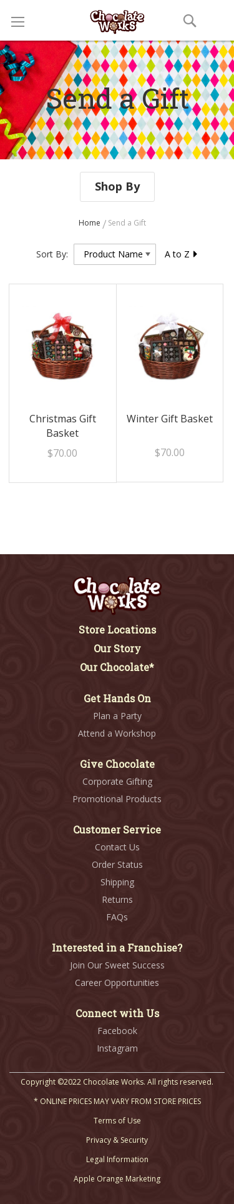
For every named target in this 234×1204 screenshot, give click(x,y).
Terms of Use (117, 1120)
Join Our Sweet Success (117, 965)
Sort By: (52, 254)
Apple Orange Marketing (117, 1178)
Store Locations (117, 629)
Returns (117, 899)
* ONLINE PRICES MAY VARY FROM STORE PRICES (117, 1101)
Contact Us (117, 847)
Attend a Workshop (117, 733)
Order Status (117, 864)
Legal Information (117, 1159)
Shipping (117, 882)
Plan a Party (117, 716)
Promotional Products (117, 799)
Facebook (117, 1031)
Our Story (117, 648)
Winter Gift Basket (170, 418)
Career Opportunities (117, 982)
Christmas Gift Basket (62, 426)
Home (90, 222)
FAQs (117, 917)
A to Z (181, 254)
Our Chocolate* (117, 667)
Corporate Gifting (117, 781)
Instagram (117, 1048)
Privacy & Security (117, 1140)
